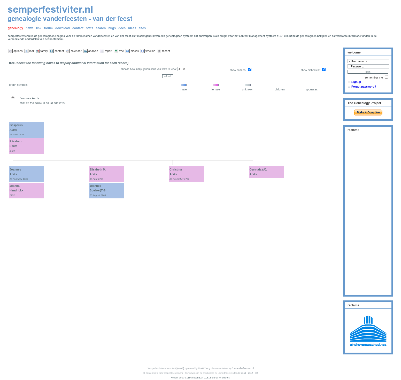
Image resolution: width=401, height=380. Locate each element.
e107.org (205, 368)
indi (31, 50)
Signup (356, 81)
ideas (132, 28)
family (44, 50)
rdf (256, 373)
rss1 (243, 373)
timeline (150, 50)
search (101, 28)
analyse (93, 50)
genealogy (15, 28)
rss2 (250, 373)
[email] (180, 368)
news (29, 28)
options (17, 50)
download (62, 28)
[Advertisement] (368, 213)
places (134, 50)
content (59, 50)
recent (166, 50)
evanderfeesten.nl (244, 368)
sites (142, 28)
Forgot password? (363, 86)
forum (48, 28)
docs (122, 28)
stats (89, 28)
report (108, 50)
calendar (76, 50)
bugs (112, 28)
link (38, 28)
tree (121, 50)
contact (77, 28)
